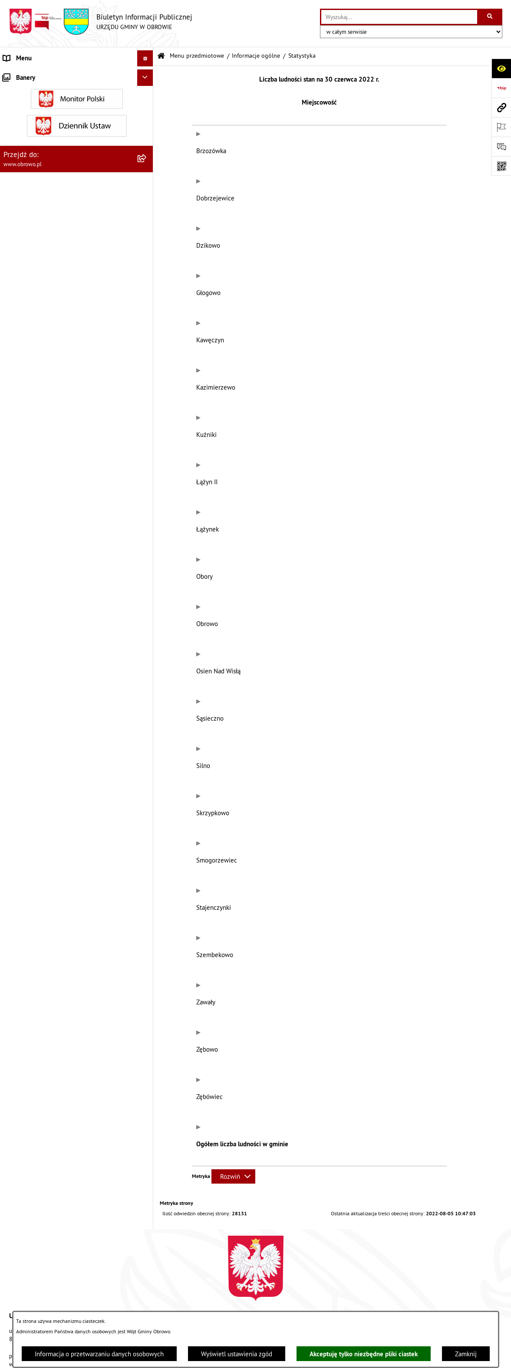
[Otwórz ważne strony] (501, 127)
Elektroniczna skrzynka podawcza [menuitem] (49, 752)
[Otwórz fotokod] (501, 166)
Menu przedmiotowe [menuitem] (32, 74)
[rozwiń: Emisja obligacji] (147, 653)
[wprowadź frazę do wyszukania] (399, 17)
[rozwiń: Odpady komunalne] (147, 609)
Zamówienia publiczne (162, 1283)
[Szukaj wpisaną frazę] (490, 17)
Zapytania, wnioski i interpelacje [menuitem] (47, 735)
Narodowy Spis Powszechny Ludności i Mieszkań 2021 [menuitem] (69, 838)
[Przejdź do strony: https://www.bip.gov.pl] (501, 88)
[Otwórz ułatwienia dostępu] (501, 68)
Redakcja (300, 1283)
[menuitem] (76, 96)
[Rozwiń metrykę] (233, 947)
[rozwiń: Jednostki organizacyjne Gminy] (147, 271)
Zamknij (466, 1354)
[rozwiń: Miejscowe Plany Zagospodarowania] (147, 468)
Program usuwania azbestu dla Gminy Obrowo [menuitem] (66, 784)
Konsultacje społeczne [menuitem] (34, 768)
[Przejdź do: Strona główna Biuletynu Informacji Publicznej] (161, 56)
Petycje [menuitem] (13, 719)
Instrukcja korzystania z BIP (370, 1283)
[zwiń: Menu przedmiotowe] (147, 74)
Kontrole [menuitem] (15, 875)
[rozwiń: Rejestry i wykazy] (147, 632)
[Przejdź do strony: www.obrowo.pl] (501, 107)
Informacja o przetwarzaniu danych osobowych (99, 1354)
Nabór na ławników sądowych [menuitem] (44, 817)
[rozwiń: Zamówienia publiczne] (147, 315)
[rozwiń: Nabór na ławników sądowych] (147, 817)
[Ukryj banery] (145, 895)
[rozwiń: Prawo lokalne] (147, 205)
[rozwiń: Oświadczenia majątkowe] (147, 381)
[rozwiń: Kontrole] (147, 875)
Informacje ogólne (256, 55)
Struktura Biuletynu (239, 1283)
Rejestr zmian (445, 1283)
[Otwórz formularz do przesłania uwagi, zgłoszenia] (501, 146)
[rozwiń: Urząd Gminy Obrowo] (147, 183)
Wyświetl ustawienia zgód (236, 1354)
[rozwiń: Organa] (147, 162)
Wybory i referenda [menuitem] (29, 800)
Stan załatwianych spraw (79, 1283)
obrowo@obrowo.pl (287, 1118)
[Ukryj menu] (145, 58)
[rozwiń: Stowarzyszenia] (147, 588)
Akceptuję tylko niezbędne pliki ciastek (364, 1354)
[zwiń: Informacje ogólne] (147, 96)
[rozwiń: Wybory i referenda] (147, 800)
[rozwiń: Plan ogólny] (147, 490)
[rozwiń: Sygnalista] (147, 859)
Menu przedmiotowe (197, 55)
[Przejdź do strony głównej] (100, 22)
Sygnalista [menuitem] (17, 859)
